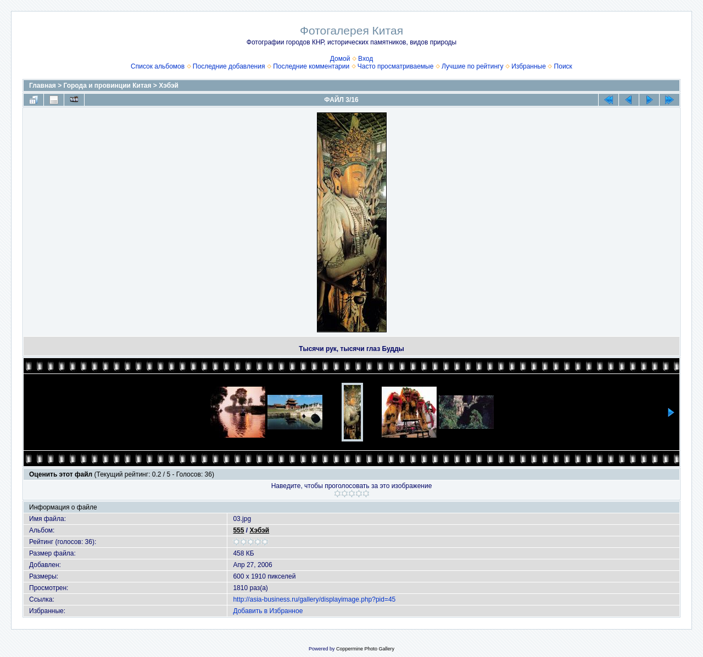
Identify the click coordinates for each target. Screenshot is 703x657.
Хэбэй (168, 85)
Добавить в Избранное (268, 611)
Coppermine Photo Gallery (365, 649)
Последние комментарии (311, 66)
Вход (365, 59)
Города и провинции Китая (108, 85)
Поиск (563, 66)
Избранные (528, 66)
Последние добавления (229, 66)
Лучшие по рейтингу (472, 66)
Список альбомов (158, 66)
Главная (42, 85)
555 (238, 530)
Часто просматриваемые (396, 66)
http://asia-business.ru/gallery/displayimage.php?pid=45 (314, 599)
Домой (340, 59)
